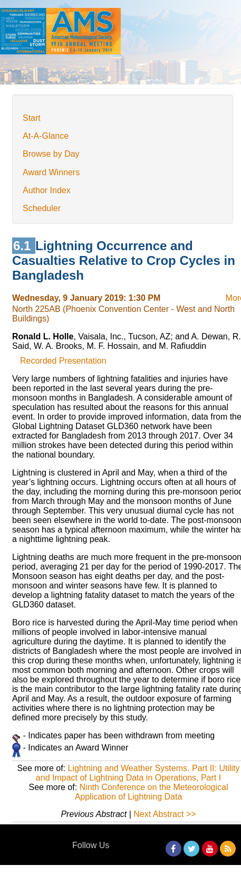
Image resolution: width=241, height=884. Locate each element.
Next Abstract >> (164, 814)
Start (32, 117)
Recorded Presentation (63, 360)
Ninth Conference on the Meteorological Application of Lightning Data (151, 792)
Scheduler (42, 208)
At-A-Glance (46, 135)
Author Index (47, 190)
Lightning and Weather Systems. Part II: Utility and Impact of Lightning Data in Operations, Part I (138, 773)
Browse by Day (51, 153)
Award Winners (51, 172)
